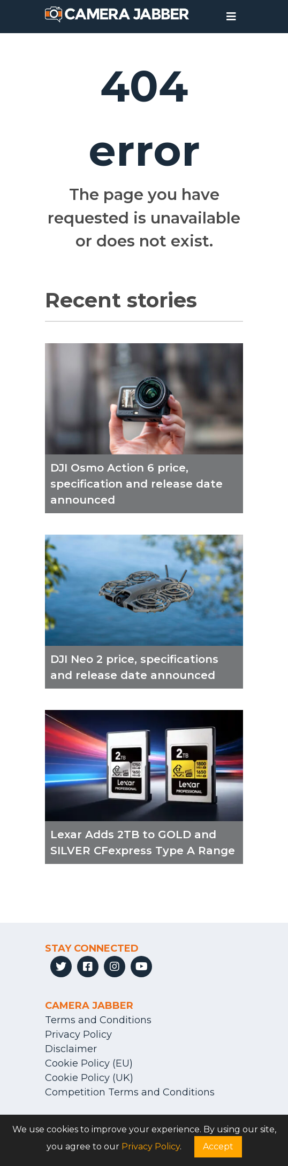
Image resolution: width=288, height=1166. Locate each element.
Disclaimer (71, 1049)
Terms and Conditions (98, 1020)
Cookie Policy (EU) (89, 1063)
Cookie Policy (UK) (89, 1078)
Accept (218, 1146)
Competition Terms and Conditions (130, 1092)
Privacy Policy (78, 1034)
